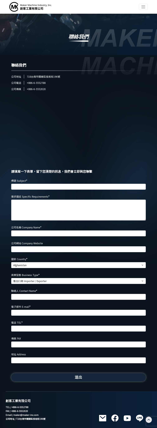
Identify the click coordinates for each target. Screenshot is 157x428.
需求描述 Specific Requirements (30, 196)
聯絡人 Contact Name (24, 291)
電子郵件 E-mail (20, 307)
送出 (78, 377)
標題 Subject (19, 180)
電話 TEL (16, 322)
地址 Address (18, 354)
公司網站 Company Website (27, 243)
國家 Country (19, 259)
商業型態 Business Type (25, 275)
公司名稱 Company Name (26, 227)
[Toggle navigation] (143, 7)
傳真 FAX (16, 338)
